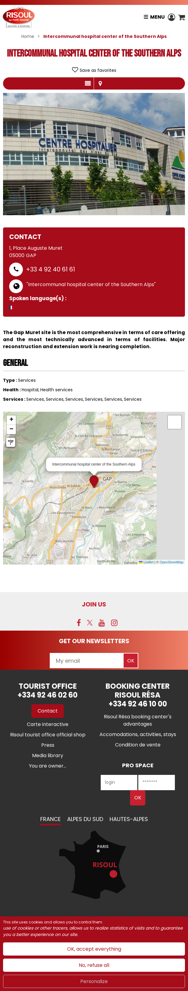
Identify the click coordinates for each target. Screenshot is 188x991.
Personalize (94, 981)
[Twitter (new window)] (89, 622)
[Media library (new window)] (47, 755)
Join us (94, 604)
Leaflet (146, 562)
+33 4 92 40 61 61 (50, 269)
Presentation (88, 83)
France (50, 819)
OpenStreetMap (171, 562)
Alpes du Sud (85, 819)
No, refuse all (94, 965)
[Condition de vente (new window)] (138, 744)
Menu (157, 16)
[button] (181, 17)
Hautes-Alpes (129, 819)
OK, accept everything (94, 948)
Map (100, 83)
